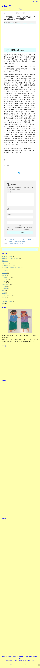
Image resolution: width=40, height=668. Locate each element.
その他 (4, 297)
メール (9, 214)
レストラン (5, 279)
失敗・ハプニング (7, 295)
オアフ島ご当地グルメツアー (16, 243)
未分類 (3, 303)
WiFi (3, 290)
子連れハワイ (7, 6)
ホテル (4, 275)
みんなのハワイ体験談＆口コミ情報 (11, 267)
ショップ (4, 286)
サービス (4, 273)
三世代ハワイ (5, 263)
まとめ (4, 270)
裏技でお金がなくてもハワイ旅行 (10, 258)
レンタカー (5, 288)
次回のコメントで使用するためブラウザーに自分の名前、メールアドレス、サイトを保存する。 (20, 228)
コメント (10, 192)
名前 (8, 209)
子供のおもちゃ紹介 (7, 301)
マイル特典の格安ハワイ (8, 265)
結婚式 (4, 293)
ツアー (8, 160)
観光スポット (5, 284)
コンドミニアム (6, 277)
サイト (8, 220)
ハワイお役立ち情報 (7, 256)
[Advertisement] (20, 36)
